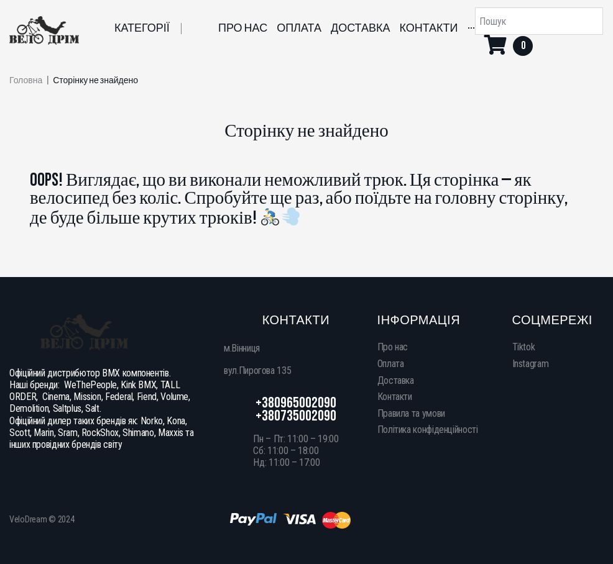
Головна (25, 80)
